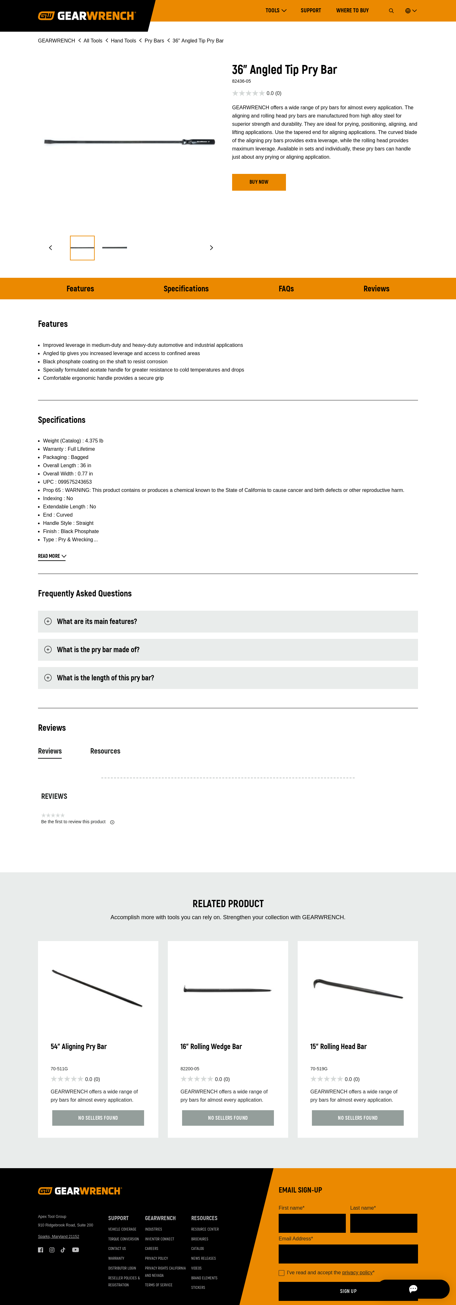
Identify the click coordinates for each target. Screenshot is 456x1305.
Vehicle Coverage (122, 1230)
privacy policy (357, 1273)
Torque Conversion (123, 1240)
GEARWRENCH (56, 40)
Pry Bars (154, 40)
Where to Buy (352, 10)
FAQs (286, 288)
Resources (105, 751)
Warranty (116, 1259)
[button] (50, 248)
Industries (153, 1230)
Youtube (74, 1250)
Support (311, 10)
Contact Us (117, 1249)
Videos (196, 1269)
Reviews (376, 288)
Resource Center (205, 1230)
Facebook (40, 1250)
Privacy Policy (156, 1259)
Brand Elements (204, 1278)
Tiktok (63, 1250)
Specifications (187, 288)
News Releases (203, 1259)
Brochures (199, 1240)
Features (81, 288)
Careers (151, 1249)
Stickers (198, 1288)
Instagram (51, 1250)
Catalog (197, 1249)
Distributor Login (122, 1269)
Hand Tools (123, 40)
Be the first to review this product (77, 821)
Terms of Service (159, 1286)
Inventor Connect (159, 1240)
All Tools (93, 40)
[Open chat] (415, 1289)
